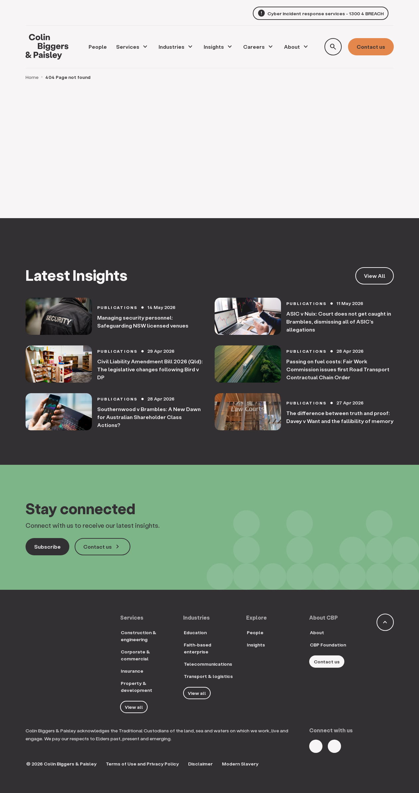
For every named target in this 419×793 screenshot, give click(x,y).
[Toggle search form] (333, 46)
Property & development (136, 686)
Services (127, 46)
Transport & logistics (208, 676)
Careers (254, 46)
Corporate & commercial (135, 655)
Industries (171, 46)
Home (32, 77)
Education (195, 632)
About (292, 46)
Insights (214, 46)
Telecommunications (208, 664)
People (255, 632)
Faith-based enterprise (197, 648)
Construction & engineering (138, 635)
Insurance (132, 671)
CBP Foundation (328, 644)
